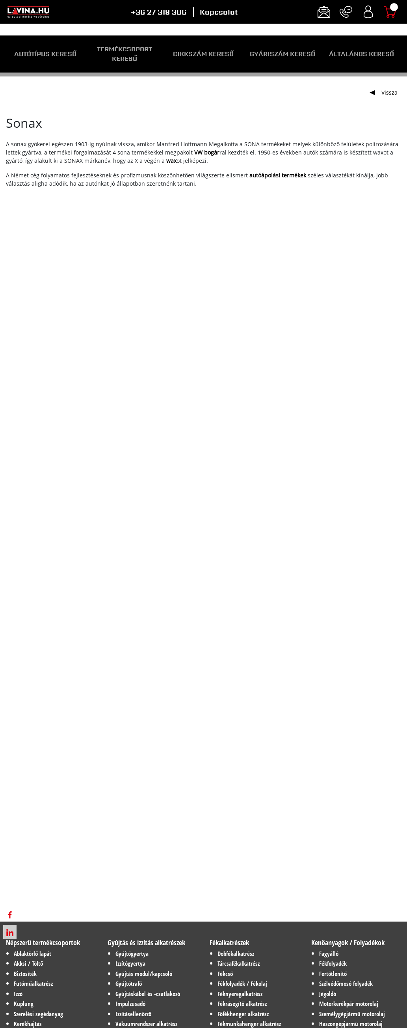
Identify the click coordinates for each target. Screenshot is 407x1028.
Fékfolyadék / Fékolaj (242, 983)
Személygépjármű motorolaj (352, 1014)
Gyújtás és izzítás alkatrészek (146, 942)
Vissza (389, 92)
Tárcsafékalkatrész (238, 963)
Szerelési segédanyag (38, 1014)
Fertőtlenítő (333, 974)
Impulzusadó (130, 1004)
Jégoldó (327, 994)
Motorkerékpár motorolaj (348, 1004)
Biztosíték (25, 974)
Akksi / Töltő (28, 963)
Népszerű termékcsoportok (43, 942)
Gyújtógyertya (132, 953)
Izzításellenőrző (133, 1014)
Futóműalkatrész (33, 983)
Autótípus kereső (45, 53)
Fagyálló (328, 953)
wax (171, 160)
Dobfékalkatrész (235, 953)
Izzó (18, 994)
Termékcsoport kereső (124, 54)
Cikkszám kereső (203, 53)
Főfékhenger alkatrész (243, 1014)
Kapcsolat (219, 12)
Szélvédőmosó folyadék (346, 983)
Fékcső (225, 974)
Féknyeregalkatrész (239, 994)
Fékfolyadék (333, 963)
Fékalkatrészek (229, 942)
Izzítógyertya (130, 963)
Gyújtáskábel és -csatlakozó (147, 994)
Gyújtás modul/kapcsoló (143, 974)
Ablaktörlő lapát (32, 953)
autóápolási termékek (277, 175)
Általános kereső (361, 53)
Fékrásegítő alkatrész (242, 1004)
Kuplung (23, 1004)
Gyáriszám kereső (282, 53)
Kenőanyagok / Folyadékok (348, 942)
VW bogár (206, 152)
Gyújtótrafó (128, 983)
